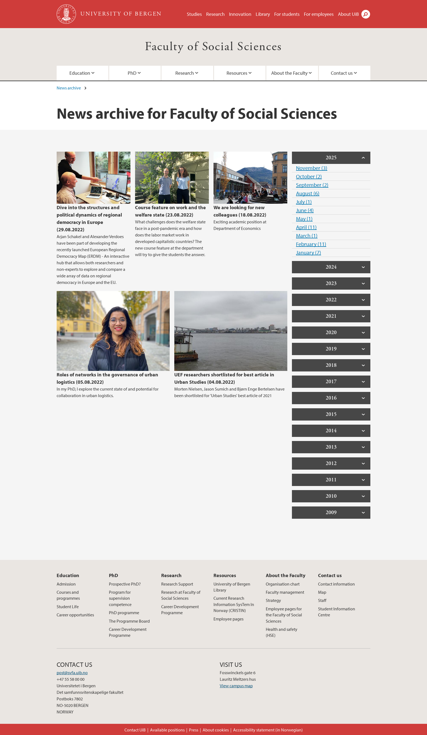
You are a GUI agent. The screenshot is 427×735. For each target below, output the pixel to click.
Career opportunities (75, 614)
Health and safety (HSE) (281, 632)
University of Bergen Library (231, 587)
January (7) (308, 252)
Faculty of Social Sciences (213, 47)
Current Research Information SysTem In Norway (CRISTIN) (233, 604)
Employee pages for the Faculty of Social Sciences (284, 615)
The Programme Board (129, 621)
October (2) (309, 176)
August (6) (307, 193)
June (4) (305, 210)
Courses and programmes (68, 595)
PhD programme (124, 612)
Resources (237, 73)
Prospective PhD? (125, 584)
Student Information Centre (336, 611)
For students (287, 14)
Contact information (336, 584)
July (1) (304, 201)
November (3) (311, 167)
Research (215, 14)
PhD (132, 73)
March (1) (307, 235)
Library (263, 14)
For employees (319, 14)
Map (322, 592)
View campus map (236, 685)
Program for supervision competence (120, 598)
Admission (66, 584)
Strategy (273, 600)
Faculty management (285, 592)
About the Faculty (289, 73)
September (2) (312, 184)
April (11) (306, 227)
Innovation (240, 14)
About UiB (348, 14)
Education (79, 73)
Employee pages (228, 619)
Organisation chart (283, 584)
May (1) (304, 218)
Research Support (177, 584)
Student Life (68, 606)
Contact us (342, 73)
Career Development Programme (128, 632)
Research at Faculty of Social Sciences (180, 595)
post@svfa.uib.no (72, 672)
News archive (69, 88)
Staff (322, 600)
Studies (194, 14)
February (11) (311, 244)
